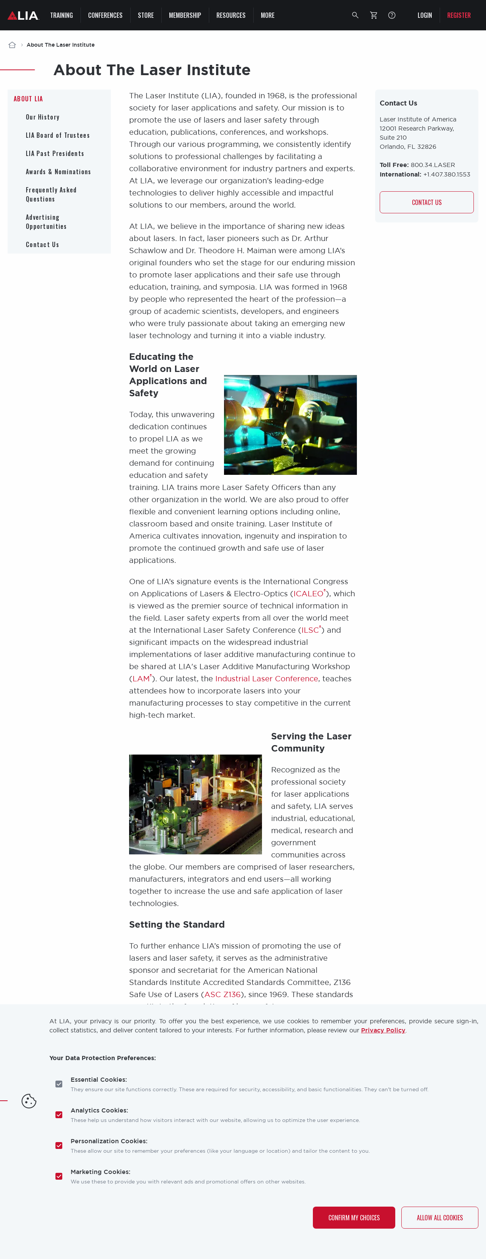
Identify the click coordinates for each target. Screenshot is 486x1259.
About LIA (28, 98)
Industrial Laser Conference (266, 678)
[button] (355, 15)
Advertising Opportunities (46, 222)
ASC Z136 (222, 994)
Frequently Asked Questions (51, 194)
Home (12, 44)
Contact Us (42, 244)
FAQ (392, 15)
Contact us (427, 202)
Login (425, 15)
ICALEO (309, 593)
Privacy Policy (383, 1030)
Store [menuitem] (146, 15)
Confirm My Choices (354, 1217)
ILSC (311, 630)
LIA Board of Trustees (58, 135)
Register (459, 15)
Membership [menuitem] (185, 15)
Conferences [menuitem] (105, 15)
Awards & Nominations (59, 171)
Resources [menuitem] (231, 15)
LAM (142, 678)
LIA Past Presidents (55, 153)
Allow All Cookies (440, 1217)
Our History (43, 116)
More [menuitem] (268, 15)
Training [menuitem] (61, 15)
